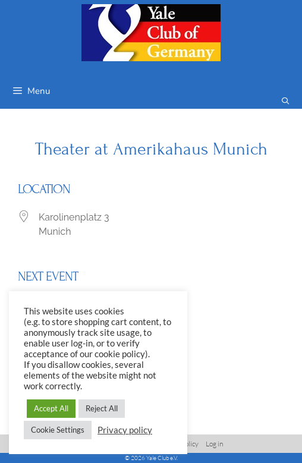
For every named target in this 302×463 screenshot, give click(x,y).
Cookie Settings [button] (57, 429)
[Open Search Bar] (285, 101)
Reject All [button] (102, 408)
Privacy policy (124, 430)
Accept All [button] (51, 408)
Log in (214, 443)
